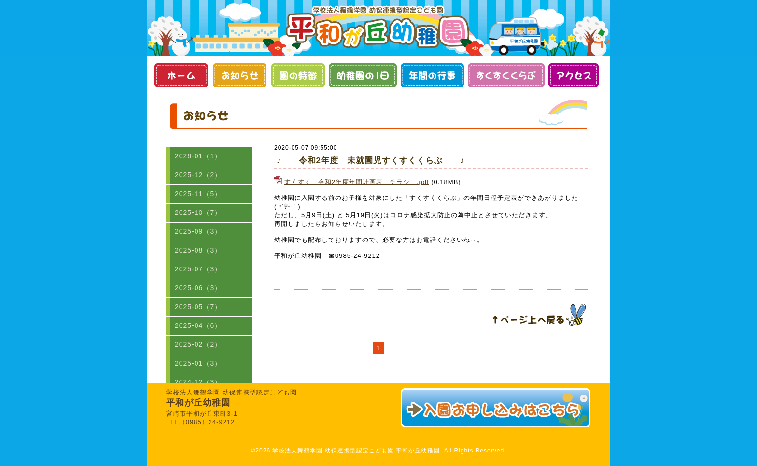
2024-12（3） (198, 382)
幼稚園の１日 (363, 75)
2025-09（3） (198, 231)
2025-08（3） (198, 250)
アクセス (573, 75)
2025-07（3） (198, 269)
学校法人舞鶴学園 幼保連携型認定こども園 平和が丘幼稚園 (356, 450)
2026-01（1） (198, 156)
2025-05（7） (198, 307)
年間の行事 (432, 75)
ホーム (181, 75)
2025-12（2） (198, 175)
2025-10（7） (198, 212)
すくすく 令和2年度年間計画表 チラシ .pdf (356, 181)
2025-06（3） (198, 288)
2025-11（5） (198, 194)
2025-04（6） (198, 325)
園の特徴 (297, 75)
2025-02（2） (198, 344)
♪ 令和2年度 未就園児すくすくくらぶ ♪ (370, 160)
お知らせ (239, 75)
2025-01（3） (198, 363)
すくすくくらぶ (506, 75)
